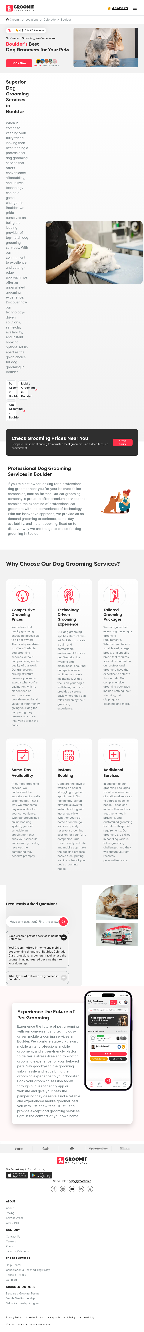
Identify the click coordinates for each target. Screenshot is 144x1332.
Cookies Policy (34, 1317)
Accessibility (87, 1317)
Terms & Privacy (16, 1274)
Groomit (15, 19)
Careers (11, 1241)
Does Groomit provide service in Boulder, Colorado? (35, 937)
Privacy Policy (14, 1317)
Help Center (13, 1265)
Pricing (10, 1213)
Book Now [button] (19, 63)
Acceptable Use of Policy (61, 1317)
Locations (32, 19)
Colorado (50, 19)
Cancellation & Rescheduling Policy (28, 1269)
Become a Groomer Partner (23, 1293)
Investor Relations (17, 1251)
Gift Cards (12, 1222)
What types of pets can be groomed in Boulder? (33, 977)
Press (9, 1246)
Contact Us (13, 1236)
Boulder (66, 19)
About (10, 1208)
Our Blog (11, 1279)
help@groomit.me (80, 1181)
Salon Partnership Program (22, 1303)
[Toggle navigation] (135, 8)
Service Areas (14, 1217)
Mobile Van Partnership (20, 1298)
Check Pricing (123, 442)
